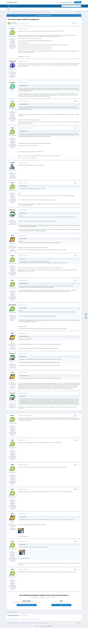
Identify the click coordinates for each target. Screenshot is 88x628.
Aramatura (12, 82)
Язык (37, 626)
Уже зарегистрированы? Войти (66, 2)
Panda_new (12, 210)
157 (12, 38)
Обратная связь (42, 626)
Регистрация (77, 2)
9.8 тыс (12, 245)
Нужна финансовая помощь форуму (44, 15)
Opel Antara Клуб (12, 2)
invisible (12, 162)
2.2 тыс (12, 314)
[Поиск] (67, 6)
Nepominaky (12, 61)
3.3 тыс (12, 172)
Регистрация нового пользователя (26, 605)
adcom (15, 22)
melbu (12, 235)
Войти (61, 605)
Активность (14, 6)
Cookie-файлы (49, 626)
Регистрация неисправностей (23, 23)
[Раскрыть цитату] (19, 85)
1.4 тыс (12, 71)
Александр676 (12, 304)
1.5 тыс (12, 219)
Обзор (9, 7)
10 (12, 92)
